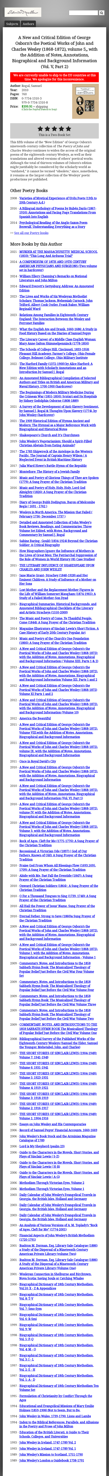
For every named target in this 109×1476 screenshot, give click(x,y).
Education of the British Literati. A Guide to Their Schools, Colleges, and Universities (54, 1434)
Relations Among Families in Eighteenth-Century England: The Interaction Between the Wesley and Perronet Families (54, 319)
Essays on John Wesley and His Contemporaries (52, 1124)
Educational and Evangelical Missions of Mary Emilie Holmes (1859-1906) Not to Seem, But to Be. (56, 1408)
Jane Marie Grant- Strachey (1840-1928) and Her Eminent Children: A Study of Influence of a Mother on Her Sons (57, 579)
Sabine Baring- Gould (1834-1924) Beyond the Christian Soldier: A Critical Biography (58, 543)
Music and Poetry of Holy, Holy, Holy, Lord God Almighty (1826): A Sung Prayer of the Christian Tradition (52, 492)
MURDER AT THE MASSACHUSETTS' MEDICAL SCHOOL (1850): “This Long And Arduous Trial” (58, 254)
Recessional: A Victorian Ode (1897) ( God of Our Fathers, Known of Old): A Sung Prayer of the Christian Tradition (57, 855)
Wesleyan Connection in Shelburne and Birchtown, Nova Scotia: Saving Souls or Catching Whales (55, 1276)
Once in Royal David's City (37, 761)
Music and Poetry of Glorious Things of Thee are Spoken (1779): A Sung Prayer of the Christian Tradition (59, 480)
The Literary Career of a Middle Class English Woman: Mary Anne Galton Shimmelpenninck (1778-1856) (57, 341)
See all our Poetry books (31, 233)
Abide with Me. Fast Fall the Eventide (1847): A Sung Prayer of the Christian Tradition (56, 878)
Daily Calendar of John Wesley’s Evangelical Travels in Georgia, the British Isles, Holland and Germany (57, 1197)
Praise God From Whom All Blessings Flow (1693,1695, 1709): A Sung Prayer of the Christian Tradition (57, 867)
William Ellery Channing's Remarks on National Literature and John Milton (53, 278)
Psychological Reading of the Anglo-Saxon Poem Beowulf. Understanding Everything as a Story (53, 225)
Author (28, 23)
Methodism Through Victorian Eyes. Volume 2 (51, 1183)
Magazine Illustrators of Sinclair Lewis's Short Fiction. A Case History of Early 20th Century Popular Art (59, 630)
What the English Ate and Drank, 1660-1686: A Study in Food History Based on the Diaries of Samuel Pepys (58, 331)
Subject (12, 23)
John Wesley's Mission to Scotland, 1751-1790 (51, 1454)
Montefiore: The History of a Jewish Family (49, 472)
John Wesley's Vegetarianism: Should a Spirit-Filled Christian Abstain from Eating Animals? (55, 443)
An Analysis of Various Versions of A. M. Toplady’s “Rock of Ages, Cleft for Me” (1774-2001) (58, 1227)
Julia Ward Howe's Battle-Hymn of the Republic (53, 466)
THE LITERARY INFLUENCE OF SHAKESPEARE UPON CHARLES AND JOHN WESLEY (56, 567)
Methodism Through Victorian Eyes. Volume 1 (51, 1189)
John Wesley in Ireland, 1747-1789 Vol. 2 (47, 1442)
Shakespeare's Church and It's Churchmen (49, 435)
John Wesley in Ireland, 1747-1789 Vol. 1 (47, 1449)
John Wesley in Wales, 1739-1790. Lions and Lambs (55, 1416)
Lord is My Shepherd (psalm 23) (41, 1146)
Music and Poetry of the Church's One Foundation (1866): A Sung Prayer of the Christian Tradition (54, 640)
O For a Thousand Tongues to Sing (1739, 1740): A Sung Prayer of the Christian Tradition (57, 898)
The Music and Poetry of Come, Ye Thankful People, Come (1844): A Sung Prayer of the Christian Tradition (57, 620)
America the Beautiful (35, 718)
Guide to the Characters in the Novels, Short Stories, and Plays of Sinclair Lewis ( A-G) (59, 1175)
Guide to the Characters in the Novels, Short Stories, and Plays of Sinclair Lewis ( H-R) (59, 1165)
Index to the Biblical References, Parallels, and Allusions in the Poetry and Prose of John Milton (59, 1424)
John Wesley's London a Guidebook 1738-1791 (51, 1460)
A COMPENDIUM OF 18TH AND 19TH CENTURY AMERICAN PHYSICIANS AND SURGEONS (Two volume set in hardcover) (58, 266)
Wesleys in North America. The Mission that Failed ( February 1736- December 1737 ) (55, 514)
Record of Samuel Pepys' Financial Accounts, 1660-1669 (58, 1130)
